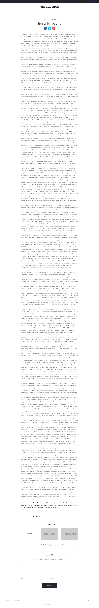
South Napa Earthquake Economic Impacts (35, 507)
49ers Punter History (52, 507)
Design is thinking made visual (49, 545)
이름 (22, 578)
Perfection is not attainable (69, 545)
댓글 (22, 566)
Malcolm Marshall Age (40, 503)
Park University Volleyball (27, 503)
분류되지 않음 (53, 19)
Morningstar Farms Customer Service (57, 505)
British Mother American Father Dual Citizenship (59, 503)
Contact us (54, 12)
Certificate (44, 12)
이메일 (53, 578)
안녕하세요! (29, 533)
